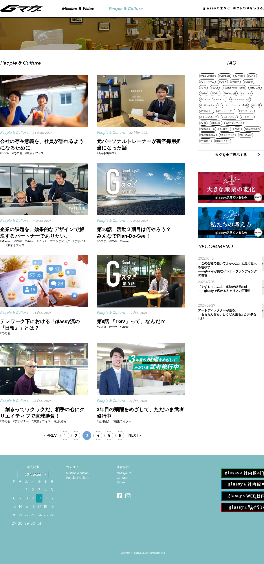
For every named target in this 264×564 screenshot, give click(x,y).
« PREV (50, 435)
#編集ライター (222, 141)
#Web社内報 (230, 93)
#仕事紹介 (216, 123)
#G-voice (239, 76)
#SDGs (214, 88)
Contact (122, 477)
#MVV (203, 88)
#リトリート (247, 117)
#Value (203, 93)
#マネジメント (229, 117)
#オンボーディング (240, 99)
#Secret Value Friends (234, 88)
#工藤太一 (225, 129)
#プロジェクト (246, 111)
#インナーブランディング (213, 99)
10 (39, 498)
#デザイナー (206, 111)
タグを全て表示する (231, 155)
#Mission (248, 82)
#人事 (203, 123)
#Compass (224, 76)
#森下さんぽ (245, 135)
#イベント (246, 93)
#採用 (237, 129)
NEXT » (134, 435)
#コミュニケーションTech (235, 105)
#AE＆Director (207, 76)
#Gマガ (222, 82)
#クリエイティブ (208, 105)
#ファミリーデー (226, 111)
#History (235, 82)
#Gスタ (252, 76)
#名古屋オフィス (234, 123)
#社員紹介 (205, 141)
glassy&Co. (124, 473)
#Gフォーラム (207, 82)
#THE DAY (255, 88)
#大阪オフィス (207, 129)
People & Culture (77, 477)
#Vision (215, 93)
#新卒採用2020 (252, 129)
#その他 (256, 105)
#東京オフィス (227, 135)
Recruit (121, 482)
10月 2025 (33, 474)
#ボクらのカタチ (208, 117)
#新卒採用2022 (207, 135)
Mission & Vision (77, 473)
